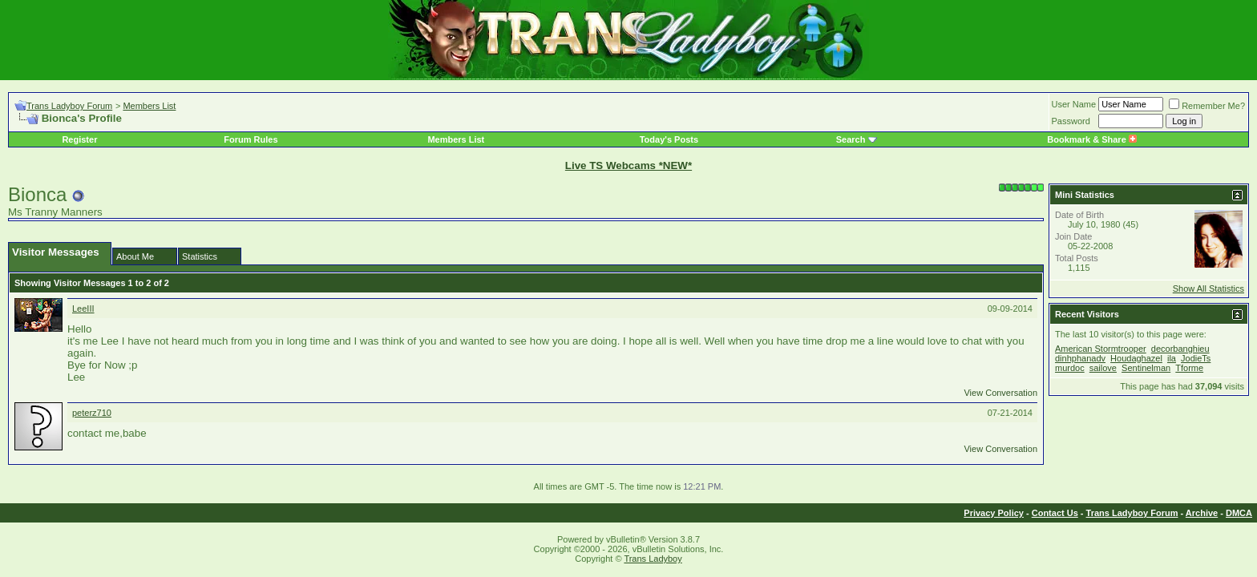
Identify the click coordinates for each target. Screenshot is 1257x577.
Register (79, 139)
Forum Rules (250, 139)
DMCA (1239, 513)
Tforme (1189, 368)
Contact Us (1055, 513)
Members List (149, 106)
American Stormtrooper (1100, 348)
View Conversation (1000, 392)
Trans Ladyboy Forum (69, 106)
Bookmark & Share (1091, 139)
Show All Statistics (1208, 288)
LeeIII (83, 308)
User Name (1074, 104)
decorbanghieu (1180, 348)
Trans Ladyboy (652, 558)
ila (1171, 358)
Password (1071, 121)
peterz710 (91, 413)
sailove (1103, 368)
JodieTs (1196, 358)
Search (851, 139)
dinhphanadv (1080, 358)
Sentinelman (1146, 368)
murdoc (1070, 368)
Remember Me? (1207, 106)
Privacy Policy (994, 513)
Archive (1202, 513)
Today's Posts (669, 139)
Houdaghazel (1136, 358)
